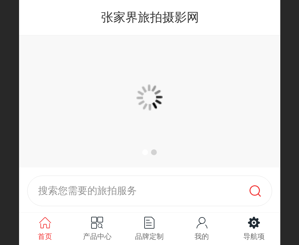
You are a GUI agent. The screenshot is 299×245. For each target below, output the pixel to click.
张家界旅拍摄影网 (150, 17)
